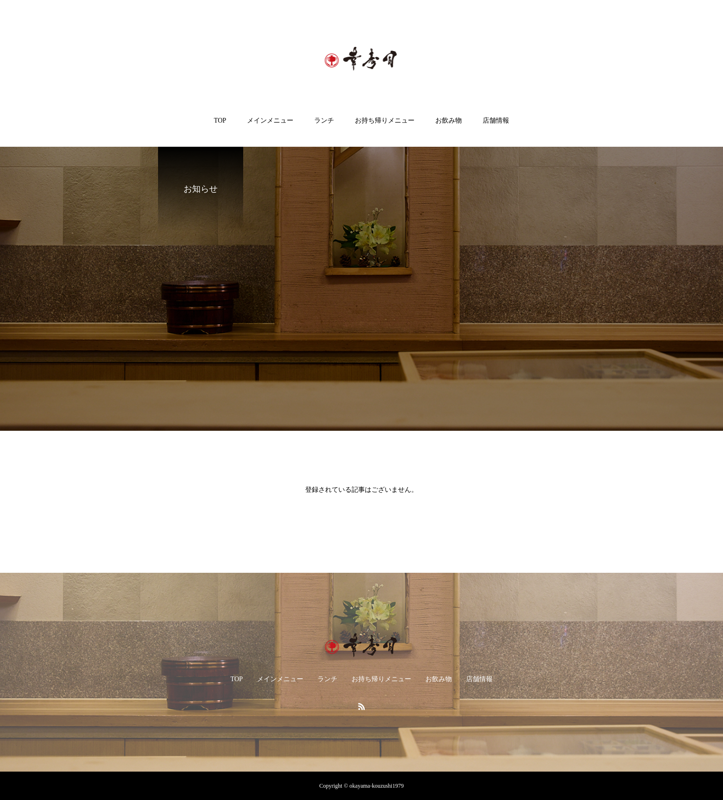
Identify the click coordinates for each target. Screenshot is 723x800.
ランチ (324, 120)
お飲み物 (448, 120)
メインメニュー (270, 120)
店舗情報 (496, 120)
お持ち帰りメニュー (384, 120)
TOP (220, 120)
